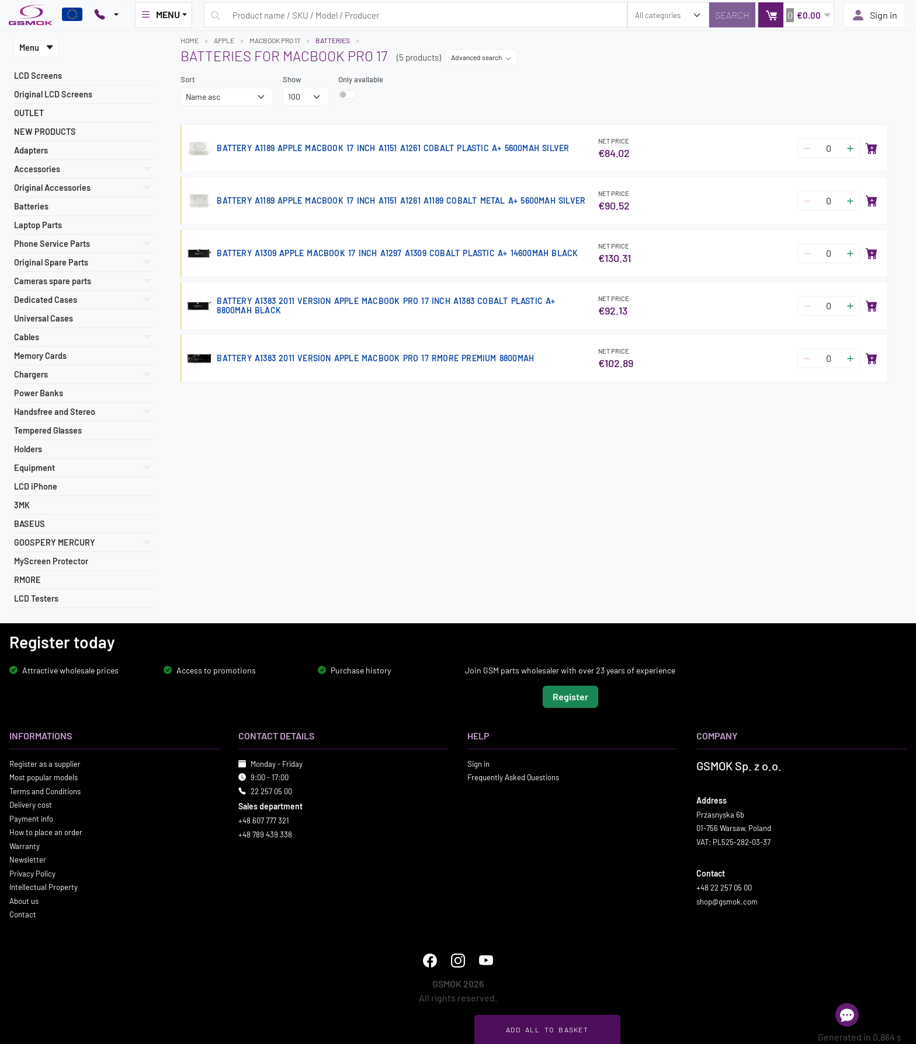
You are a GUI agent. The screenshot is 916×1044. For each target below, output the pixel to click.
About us (24, 900)
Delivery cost (30, 804)
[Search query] (415, 14)
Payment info (31, 818)
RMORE (27, 580)
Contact (22, 914)
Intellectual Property (43, 887)
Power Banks (38, 393)
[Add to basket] (872, 148)
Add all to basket (547, 1029)
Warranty (24, 845)
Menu (36, 48)
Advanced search (481, 57)
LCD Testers (36, 598)
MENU (160, 14)
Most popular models (43, 777)
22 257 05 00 (271, 790)
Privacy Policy (32, 873)
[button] (796, 14)
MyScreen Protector (51, 561)
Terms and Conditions (45, 790)
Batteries (31, 206)
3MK (22, 505)
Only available (360, 79)
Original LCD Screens (53, 94)
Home (190, 40)
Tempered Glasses (48, 430)
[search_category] (668, 14)
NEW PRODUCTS (45, 132)
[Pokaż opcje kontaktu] (106, 15)
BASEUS (29, 524)
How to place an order (45, 832)
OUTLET (29, 113)
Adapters (31, 150)
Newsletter (27, 859)
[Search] (732, 14)
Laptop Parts (38, 225)
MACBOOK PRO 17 (274, 40)
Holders (28, 449)
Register (570, 695)
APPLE (224, 40)
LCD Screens (38, 76)
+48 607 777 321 (263, 820)
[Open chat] (847, 1014)
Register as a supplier (45, 763)
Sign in (874, 15)
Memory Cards (40, 356)
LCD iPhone (35, 486)
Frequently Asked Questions (513, 777)
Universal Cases (43, 318)
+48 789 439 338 (265, 834)
